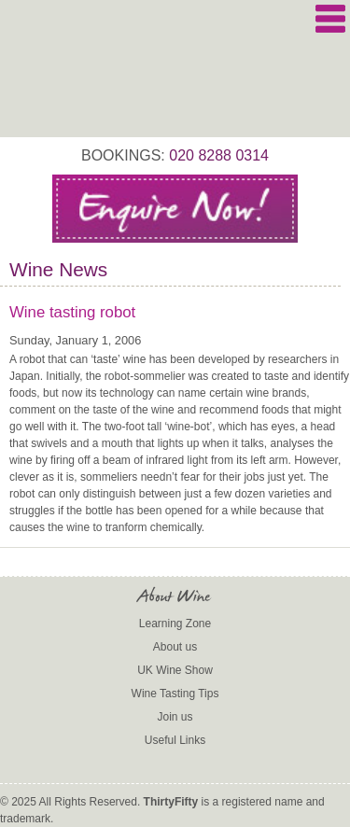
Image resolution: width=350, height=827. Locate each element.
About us (175, 646)
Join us (174, 716)
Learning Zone (175, 623)
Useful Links (175, 740)
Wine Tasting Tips (175, 693)
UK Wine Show (175, 670)
